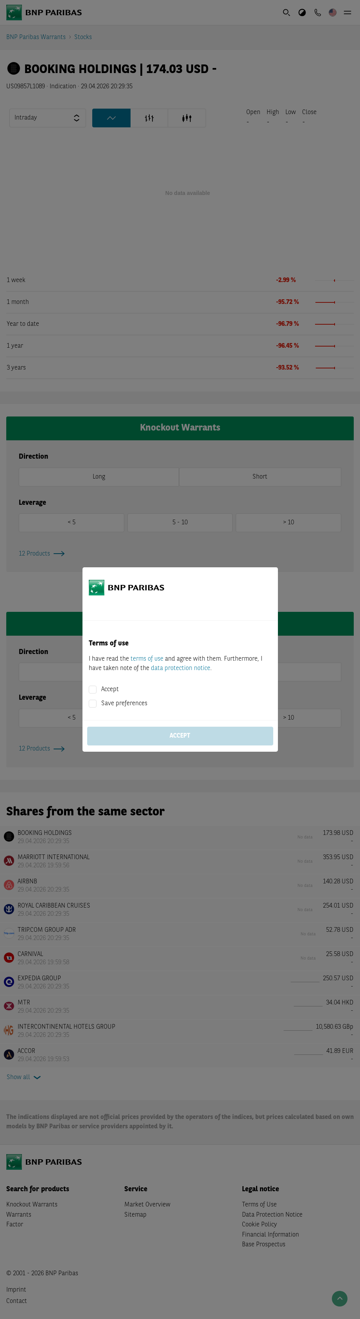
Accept (110, 689)
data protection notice (180, 668)
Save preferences (124, 704)
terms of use (147, 659)
